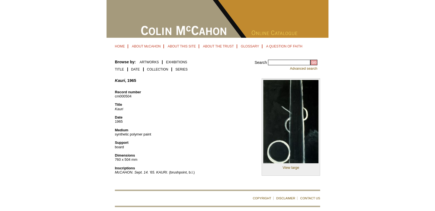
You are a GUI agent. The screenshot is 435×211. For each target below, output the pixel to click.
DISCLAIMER (285, 198)
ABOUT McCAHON (146, 46)
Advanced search (303, 68)
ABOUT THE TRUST (218, 46)
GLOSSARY (250, 46)
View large (291, 167)
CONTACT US (310, 198)
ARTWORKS (149, 62)
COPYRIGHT (262, 198)
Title (119, 69)
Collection (157, 69)
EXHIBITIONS (176, 62)
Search (261, 62)
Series (181, 69)
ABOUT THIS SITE (182, 46)
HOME (120, 46)
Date (135, 69)
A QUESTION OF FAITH (284, 46)
